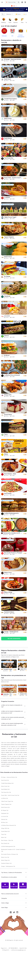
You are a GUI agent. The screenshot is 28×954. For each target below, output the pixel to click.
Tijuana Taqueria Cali (6, 804)
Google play (14, 885)
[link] (14, 52)
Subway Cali (4, 819)
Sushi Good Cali (5, 780)
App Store (5, 885)
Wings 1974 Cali (5, 828)
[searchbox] (12, 2)
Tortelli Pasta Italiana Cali (7, 783)
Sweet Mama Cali (5, 831)
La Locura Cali (4, 816)
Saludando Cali (4, 813)
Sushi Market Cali (5, 789)
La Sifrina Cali (4, 798)
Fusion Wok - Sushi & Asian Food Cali (10, 795)
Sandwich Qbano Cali (6, 863)
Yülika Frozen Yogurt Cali (7, 801)
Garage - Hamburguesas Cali (8, 866)
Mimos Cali (3, 837)
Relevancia (9, 14)
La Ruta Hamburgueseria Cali (8, 846)
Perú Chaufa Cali (5, 843)
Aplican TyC (21, 10)
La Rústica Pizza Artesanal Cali (8, 825)
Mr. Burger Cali (4, 810)
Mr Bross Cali (4, 822)
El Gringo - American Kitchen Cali (9, 777)
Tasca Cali (3, 834)
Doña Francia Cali (5, 807)
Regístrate (16, 8)
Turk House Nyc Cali (6, 792)
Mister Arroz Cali (5, 857)
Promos (18, 14)
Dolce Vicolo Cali (5, 786)
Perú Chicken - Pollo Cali (7, 840)
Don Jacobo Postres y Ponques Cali (9, 854)
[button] (14, 6)
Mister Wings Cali (5, 860)
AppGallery (23, 885)
